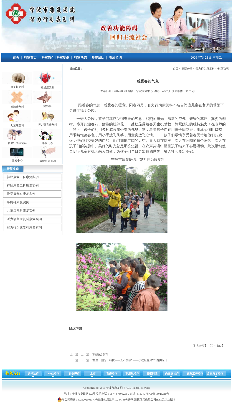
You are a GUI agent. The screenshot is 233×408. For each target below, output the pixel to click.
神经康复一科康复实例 (23, 177)
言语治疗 (111, 373)
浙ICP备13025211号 (157, 393)
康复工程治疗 (195, 373)
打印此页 (199, 345)
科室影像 (62, 57)
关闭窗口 (216, 345)
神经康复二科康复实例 (23, 185)
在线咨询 (115, 57)
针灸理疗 (74, 373)
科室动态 (80, 57)
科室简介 (47, 57)
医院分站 (187, 68)
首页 (16, 57)
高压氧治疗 (132, 373)
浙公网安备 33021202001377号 (77, 399)
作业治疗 (53, 373)
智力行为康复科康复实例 (24, 227)
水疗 (93, 373)
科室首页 (30, 57)
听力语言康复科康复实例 (24, 219)
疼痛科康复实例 (18, 202)
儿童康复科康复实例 (21, 210)
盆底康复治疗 (215, 373)
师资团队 (97, 57)
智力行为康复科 (205, 68)
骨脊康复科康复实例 (21, 194)
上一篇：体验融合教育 (94, 354)
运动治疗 (33, 373)
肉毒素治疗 (172, 373)
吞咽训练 (152, 373)
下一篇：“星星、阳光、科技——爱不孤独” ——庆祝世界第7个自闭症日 (124, 360)
